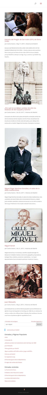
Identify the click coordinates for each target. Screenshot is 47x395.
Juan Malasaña (10, 302)
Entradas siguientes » (36, 321)
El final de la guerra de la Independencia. (15, 359)
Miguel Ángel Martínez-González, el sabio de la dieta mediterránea (22, 189)
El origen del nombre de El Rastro (13, 362)
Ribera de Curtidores (10, 381)
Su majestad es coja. (10, 357)
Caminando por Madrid (13, 330)
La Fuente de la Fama (10, 370)
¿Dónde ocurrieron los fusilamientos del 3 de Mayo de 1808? (20, 343)
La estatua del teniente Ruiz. (12, 378)
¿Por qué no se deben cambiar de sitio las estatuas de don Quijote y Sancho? (20, 109)
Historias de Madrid (32, 44)
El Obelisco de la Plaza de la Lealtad (14, 372)
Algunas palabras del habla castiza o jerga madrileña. (18, 351)
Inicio (6, 337)
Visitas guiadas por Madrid (12, 348)
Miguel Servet (10, 246)
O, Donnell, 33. (8, 340)
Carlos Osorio (11, 44)
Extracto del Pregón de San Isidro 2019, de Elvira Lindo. (23, 40)
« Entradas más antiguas (11, 321)
